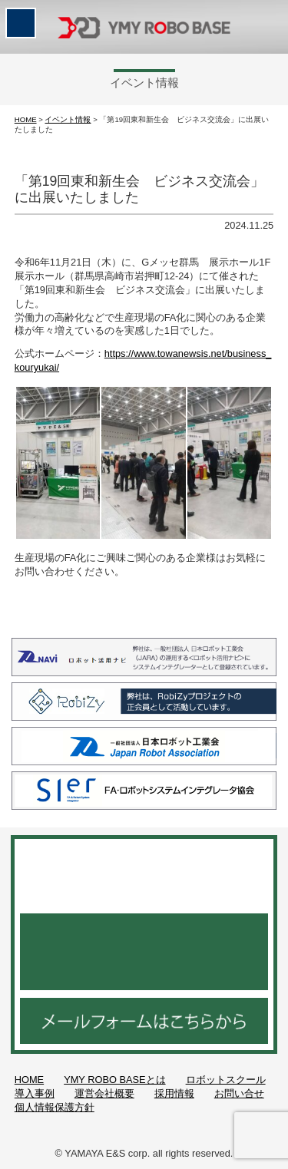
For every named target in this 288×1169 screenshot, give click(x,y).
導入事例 (35, 1093)
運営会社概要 (104, 1093)
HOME (26, 119)
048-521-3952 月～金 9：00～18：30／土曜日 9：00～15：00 (144, 951)
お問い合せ (239, 1093)
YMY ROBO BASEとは (114, 1079)
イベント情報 (68, 119)
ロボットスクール (226, 1079)
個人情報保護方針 (54, 1107)
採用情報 (174, 1093)
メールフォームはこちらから (144, 1021)
